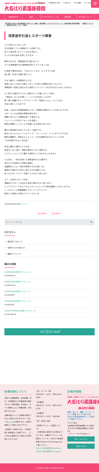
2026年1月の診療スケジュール (17, 301)
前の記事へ (43, 213)
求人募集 (78, 3)
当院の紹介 (41, 3)
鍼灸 (31, 17)
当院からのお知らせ (16, 247)
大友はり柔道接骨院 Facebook (48, 448)
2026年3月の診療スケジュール (17, 281)
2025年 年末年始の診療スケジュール (20, 310)
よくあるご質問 (90, 3)
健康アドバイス (22, 204)
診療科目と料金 (54, 3)
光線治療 (67, 17)
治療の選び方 (13, 17)
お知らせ (67, 3)
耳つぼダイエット (85, 17)
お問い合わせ (81, 446)
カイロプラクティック (49, 17)
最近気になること (15, 241)
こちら (10, 421)
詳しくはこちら (81, 439)
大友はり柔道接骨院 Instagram (49, 451)
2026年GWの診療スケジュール (17, 272)
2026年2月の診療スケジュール (17, 291)
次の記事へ (56, 213)
